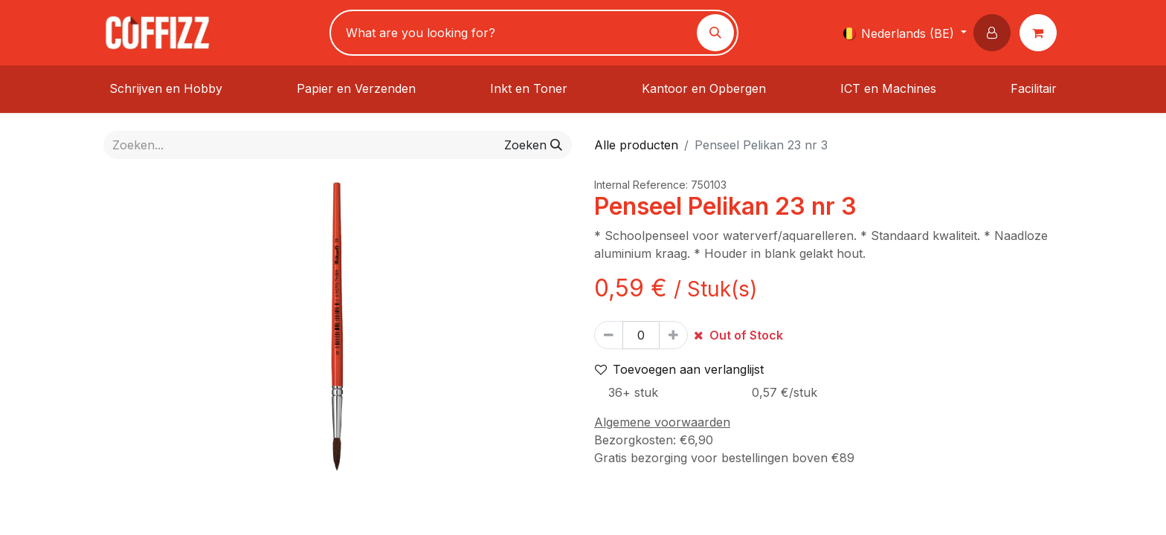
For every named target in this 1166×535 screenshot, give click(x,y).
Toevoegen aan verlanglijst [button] (679, 369)
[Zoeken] (715, 32)
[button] (995, 32)
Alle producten (636, 144)
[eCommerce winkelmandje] (1041, 32)
